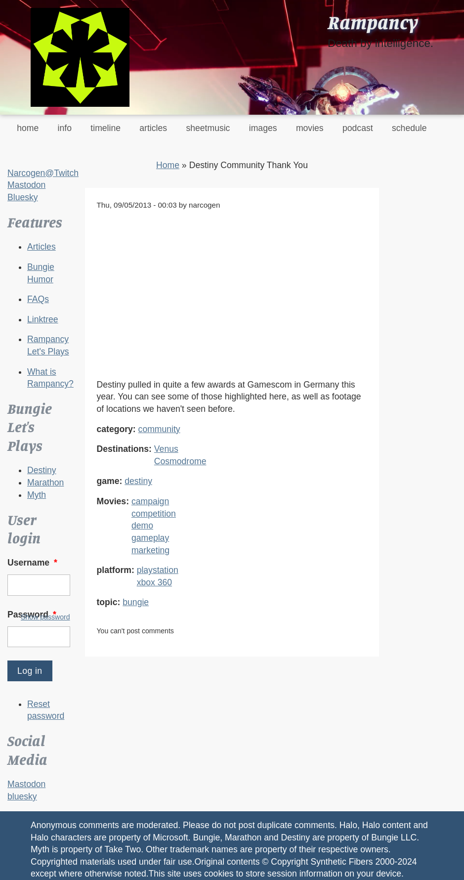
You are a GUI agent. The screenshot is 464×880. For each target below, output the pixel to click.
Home (167, 165)
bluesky (22, 796)
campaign (150, 501)
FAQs (38, 299)
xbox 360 (154, 582)
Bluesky (22, 197)
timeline (105, 128)
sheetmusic (208, 128)
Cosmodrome (180, 461)
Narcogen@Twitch (43, 173)
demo (142, 525)
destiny (138, 481)
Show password (45, 617)
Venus (166, 449)
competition (153, 514)
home (28, 128)
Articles (41, 247)
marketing (150, 550)
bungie (136, 602)
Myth (36, 495)
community (159, 429)
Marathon (45, 482)
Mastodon (26, 185)
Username (33, 563)
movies (310, 128)
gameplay (150, 538)
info (65, 128)
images (263, 128)
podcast (357, 128)
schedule (409, 128)
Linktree (42, 319)
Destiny (41, 470)
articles (153, 128)
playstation (157, 570)
